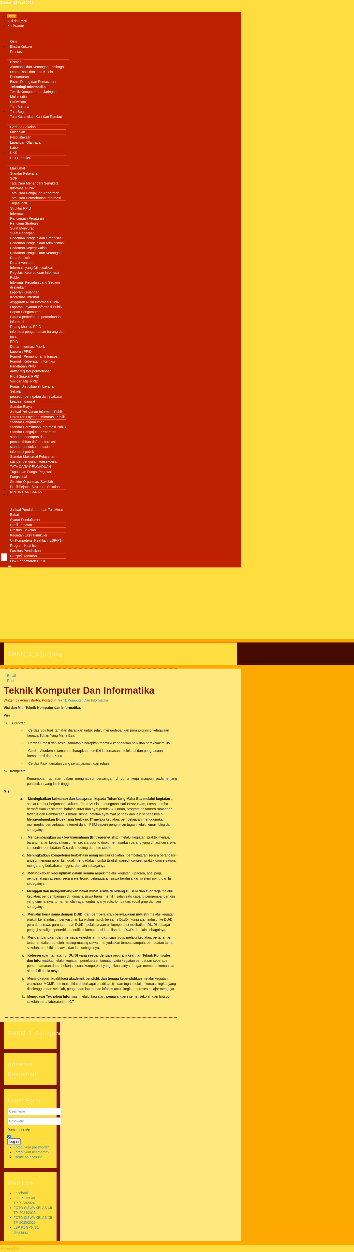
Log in (14, 1142)
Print (9, 681)
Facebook (21, 1193)
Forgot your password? (31, 1147)
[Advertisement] (120, 604)
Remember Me (18, 1130)
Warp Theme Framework (39, 1248)
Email (10, 676)
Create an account (28, 1157)
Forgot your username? (31, 1152)
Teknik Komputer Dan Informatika (79, 690)
